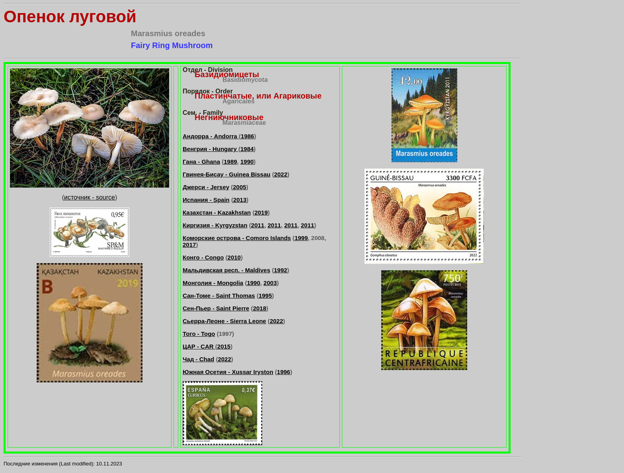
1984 (247, 148)
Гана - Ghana (201, 161)
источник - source (89, 197)
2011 (257, 225)
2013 (239, 199)
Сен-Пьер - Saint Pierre (216, 308)
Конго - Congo (203, 257)
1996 (283, 371)
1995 (265, 295)
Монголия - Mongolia (213, 282)
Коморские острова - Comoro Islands (237, 238)
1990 (247, 161)
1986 (247, 136)
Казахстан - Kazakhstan (217, 212)
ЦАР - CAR (199, 346)
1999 (301, 238)
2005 (239, 187)
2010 (234, 257)
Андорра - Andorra (211, 136)
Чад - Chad (198, 359)
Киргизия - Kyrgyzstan (215, 225)
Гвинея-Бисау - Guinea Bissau (226, 174)
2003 (270, 282)
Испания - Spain (206, 199)
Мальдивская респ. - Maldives (226, 270)
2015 (223, 346)
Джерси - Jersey (206, 187)
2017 (189, 244)
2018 (259, 308)
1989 (230, 161)
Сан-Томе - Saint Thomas (219, 295)
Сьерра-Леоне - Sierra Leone (224, 321)
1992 (280, 270)
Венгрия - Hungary (210, 148)
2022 (280, 174)
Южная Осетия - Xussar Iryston (228, 371)
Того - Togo (199, 333)
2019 (260, 212)
